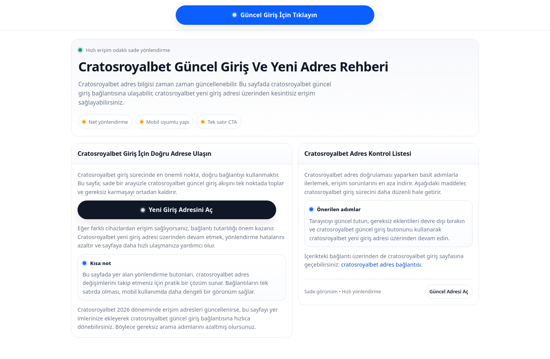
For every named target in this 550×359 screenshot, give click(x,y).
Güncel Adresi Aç (448, 291)
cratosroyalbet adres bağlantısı (381, 264)
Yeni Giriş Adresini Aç (177, 209)
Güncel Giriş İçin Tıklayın (275, 15)
